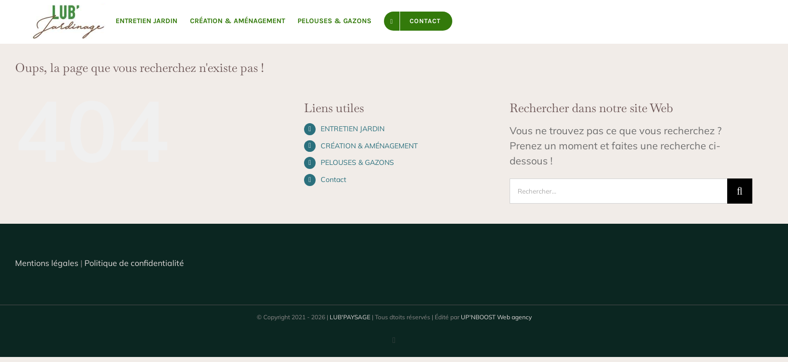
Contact (333, 179)
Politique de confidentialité (134, 263)
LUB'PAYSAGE (350, 317)
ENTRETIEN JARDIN (352, 128)
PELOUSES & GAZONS (357, 162)
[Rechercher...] (618, 191)
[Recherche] (739, 191)
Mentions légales (46, 263)
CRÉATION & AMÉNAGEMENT (369, 145)
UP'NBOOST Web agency (496, 317)
